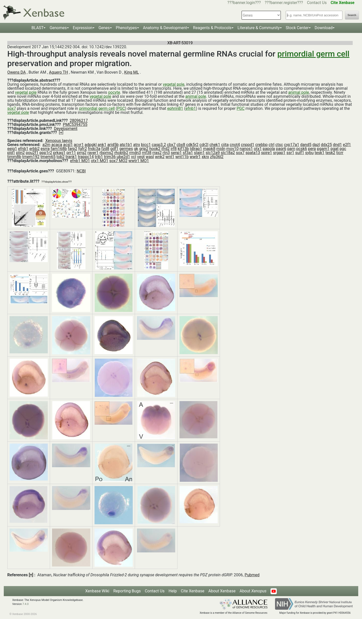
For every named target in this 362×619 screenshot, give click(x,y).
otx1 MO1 (99, 160)
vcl (133, 156)
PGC (121, 108)
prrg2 (81, 152)
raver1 (93, 152)
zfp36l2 (216, 156)
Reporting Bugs (127, 591)
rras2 (156, 152)
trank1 (71, 156)
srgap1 (279, 152)
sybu (309, 152)
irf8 (174, 148)
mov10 (232, 148)
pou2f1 (32, 152)
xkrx (205, 156)
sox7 (11, 108)
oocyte (114, 92)
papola (269, 148)
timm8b (14, 156)
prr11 (71, 152)
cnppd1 (247, 144)
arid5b (113, 144)
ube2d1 (123, 156)
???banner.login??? (244, 2)
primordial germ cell (313, 54)
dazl (316, 144)
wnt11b (182, 156)
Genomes (58, 27)
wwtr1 (195, 156)
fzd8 (105, 148)
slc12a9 (213, 152)
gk (136, 148)
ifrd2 (165, 148)
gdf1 (114, 148)
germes (126, 148)
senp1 (176, 152)
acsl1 (68, 144)
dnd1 (337, 144)
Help (172, 591)
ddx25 (326, 144)
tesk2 (330, 152)
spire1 (266, 152)
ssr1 (290, 152)
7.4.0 (25, 604)
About (253, 591)
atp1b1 (126, 144)
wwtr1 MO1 (138, 160)
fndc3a (94, 148)
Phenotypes (126, 27)
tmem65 (48, 156)
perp (312, 148)
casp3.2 (159, 144)
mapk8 (209, 148)
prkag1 (59, 152)
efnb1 (191, 108)
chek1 (214, 144)
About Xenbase (222, 591)
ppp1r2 (45, 152)
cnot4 (235, 144)
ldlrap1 (196, 148)
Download (324, 27)
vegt (141, 156)
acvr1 (78, 144)
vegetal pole (173, 84)
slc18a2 (228, 152)
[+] (61, 132)
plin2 (20, 152)
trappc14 (86, 156)
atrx (136, 144)
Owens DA (16, 72)
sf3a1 (188, 152)
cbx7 (171, 144)
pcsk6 (301, 148)
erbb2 (34, 148)
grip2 (143, 148)
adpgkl (91, 144)
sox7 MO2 (118, 160)
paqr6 (281, 148)
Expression (83, 27)
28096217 (79, 120)
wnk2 (159, 156)
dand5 (305, 144)
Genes (104, 27)
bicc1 (146, 144)
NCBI (81, 171)
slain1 (199, 152)
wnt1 (169, 156)
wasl (150, 156)
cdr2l (203, 144)
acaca (56, 144)
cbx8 (180, 144)
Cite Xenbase (192, 591)
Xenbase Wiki (97, 591)
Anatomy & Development (165, 27)
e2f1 (347, 144)
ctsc (279, 144)
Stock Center (297, 27)
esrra (45, 148)
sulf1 (299, 152)
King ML (131, 72)
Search (352, 15)
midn (220, 148)
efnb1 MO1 (80, 160)
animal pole (298, 92)
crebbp (261, 144)
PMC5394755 (75, 124)
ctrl (272, 144)
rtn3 (166, 152)
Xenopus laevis (58, 140)
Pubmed (252, 575)
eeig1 (12, 148)
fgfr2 (82, 148)
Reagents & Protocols (212, 27)
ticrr (339, 152)
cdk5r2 (192, 144)
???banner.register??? (284, 2)
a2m (46, 144)
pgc (343, 148)
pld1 (11, 152)
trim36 (110, 156)
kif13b (183, 148)
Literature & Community (259, 27)
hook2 (154, 148)
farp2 (72, 148)
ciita (225, 144)
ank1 (102, 144)
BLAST (37, 27)
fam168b (59, 148)
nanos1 (246, 148)
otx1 (258, 148)
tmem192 (30, 156)
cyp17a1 (291, 144)
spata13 (253, 152)
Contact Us (317, 2)
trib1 (99, 156)
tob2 (61, 156)
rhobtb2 (121, 152)
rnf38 (146, 152)
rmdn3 (135, 152)
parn (291, 148)
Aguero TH (58, 72)
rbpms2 (106, 152)
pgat (335, 148)
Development (65, 128)
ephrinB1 (175, 108)
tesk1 (319, 152)
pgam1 (323, 148)
